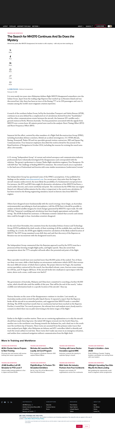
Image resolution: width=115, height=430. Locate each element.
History (95, 409)
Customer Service (50, 407)
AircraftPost (27, 409)
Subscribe (100, 26)
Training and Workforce (15, 33)
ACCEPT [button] (79, 426)
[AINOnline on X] (8, 402)
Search (89, 26)
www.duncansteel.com (54, 152)
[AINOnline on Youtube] (5, 402)
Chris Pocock (23, 50)
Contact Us (96, 411)
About (95, 405)
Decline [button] (86, 426)
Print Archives (73, 405)
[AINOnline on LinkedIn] (11, 402)
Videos (72, 411)
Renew (48, 409)
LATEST (5, 26)
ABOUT (81, 26)
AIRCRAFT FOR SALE (24, 26)
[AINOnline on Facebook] (1, 402)
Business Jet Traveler (29, 411)
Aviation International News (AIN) (32, 407)
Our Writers (97, 407)
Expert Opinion (74, 407)
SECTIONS (36, 26)
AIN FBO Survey (28, 405)
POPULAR (12, 26)
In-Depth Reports (74, 409)
